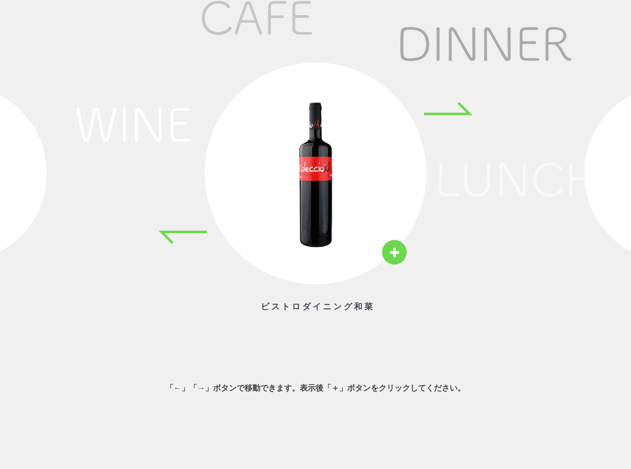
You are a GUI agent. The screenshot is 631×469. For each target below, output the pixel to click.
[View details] (394, 252)
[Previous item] (182, 237)
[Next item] (448, 108)
